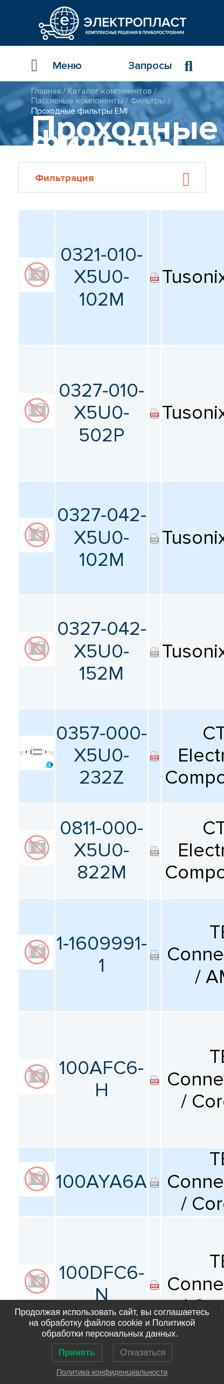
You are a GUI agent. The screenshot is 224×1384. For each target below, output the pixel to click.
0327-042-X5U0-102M (101, 537)
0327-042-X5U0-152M (101, 651)
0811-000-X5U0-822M (101, 850)
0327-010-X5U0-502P (101, 413)
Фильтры (147, 100)
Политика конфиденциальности (112, 1372)
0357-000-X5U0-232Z (101, 756)
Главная (46, 91)
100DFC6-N (101, 1284)
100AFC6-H (101, 1079)
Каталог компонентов (110, 91)
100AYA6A (101, 1182)
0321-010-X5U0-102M (101, 277)
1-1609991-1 (102, 955)
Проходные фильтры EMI (79, 111)
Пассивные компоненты (77, 100)
